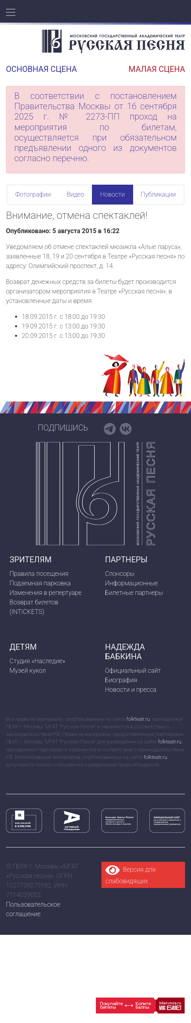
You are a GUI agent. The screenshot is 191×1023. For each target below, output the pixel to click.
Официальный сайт (133, 670)
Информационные (131, 583)
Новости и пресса (131, 689)
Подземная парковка (40, 583)
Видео (75, 194)
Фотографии (33, 194)
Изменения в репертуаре (46, 592)
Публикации (158, 194)
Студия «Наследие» (37, 661)
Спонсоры (120, 573)
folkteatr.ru (138, 719)
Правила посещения (39, 573)
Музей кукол (28, 670)
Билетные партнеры (134, 592)
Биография (121, 680)
